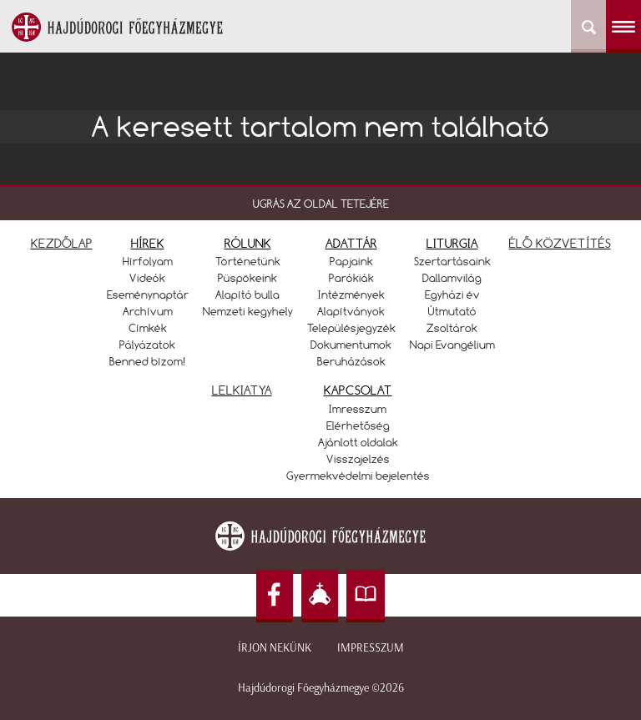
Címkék (148, 328)
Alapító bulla (247, 294)
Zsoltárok (451, 328)
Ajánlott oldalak (358, 442)
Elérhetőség (358, 425)
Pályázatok (147, 344)
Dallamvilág (452, 277)
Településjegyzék (351, 328)
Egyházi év (452, 294)
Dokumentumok (350, 344)
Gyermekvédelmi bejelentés (358, 475)
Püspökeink (247, 277)
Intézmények (351, 294)
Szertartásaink (452, 261)
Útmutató (452, 311)
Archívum (148, 311)
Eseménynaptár (148, 294)
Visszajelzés (358, 459)
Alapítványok (351, 311)
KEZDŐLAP (62, 243)
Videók (147, 277)
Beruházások (351, 361)
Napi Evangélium (452, 344)
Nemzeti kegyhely (248, 311)
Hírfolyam (148, 261)
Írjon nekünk (274, 648)
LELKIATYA (242, 390)
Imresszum (357, 408)
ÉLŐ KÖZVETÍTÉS (560, 243)
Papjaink (351, 261)
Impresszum (370, 648)
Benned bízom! (147, 361)
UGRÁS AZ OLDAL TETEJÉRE (321, 203)
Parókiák (351, 277)
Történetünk (247, 261)
